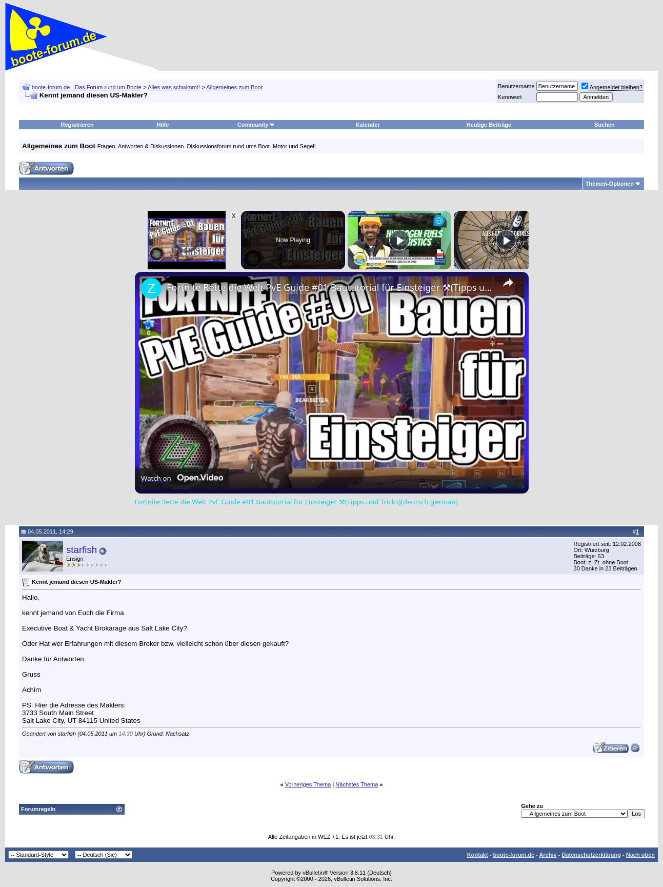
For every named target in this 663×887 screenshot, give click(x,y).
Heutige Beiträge (489, 125)
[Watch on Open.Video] (182, 478)
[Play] (399, 240)
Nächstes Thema (356, 784)
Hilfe (163, 125)
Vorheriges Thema (308, 784)
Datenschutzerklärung (591, 855)
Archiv (547, 855)
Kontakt (477, 855)
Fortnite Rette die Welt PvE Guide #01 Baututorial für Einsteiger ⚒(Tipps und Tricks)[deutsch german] (330, 287)
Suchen (604, 125)
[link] (151, 288)
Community (256, 125)
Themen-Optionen (610, 184)
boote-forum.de (513, 855)
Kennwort (509, 97)
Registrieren (77, 125)
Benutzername (516, 86)
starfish (81, 549)
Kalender (368, 125)
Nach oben (640, 855)
